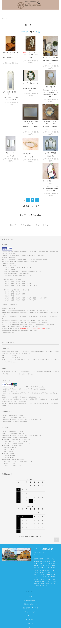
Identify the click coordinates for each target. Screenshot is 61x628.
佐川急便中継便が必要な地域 (30, 615)
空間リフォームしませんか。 (30, 611)
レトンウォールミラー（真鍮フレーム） (11, 125)
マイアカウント (30, 595)
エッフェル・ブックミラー (10, 54)
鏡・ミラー (5, 18)
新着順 (38, 32)
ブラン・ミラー (50, 123)
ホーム (30, 571)
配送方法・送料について (30, 579)
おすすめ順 (24, 32)
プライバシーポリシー (30, 587)
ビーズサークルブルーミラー (30, 84)
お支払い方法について (30, 575)
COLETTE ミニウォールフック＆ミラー (30, 54)
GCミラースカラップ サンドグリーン (31, 125)
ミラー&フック (50, 87)
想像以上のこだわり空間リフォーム (30, 607)
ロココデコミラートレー (10, 156)
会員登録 (30, 599)
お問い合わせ (30, 591)
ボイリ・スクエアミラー (50, 57)
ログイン (30, 603)
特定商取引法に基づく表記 (30, 583)
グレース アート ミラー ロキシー (10, 93)
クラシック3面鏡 (30, 155)
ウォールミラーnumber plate (50, 157)
